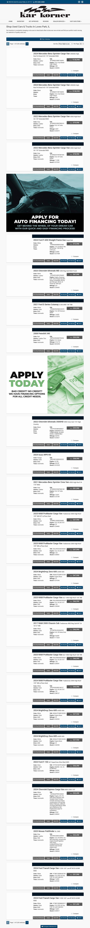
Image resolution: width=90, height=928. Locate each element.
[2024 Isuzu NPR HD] (19, 459)
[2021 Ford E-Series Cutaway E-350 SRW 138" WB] (19, 308)
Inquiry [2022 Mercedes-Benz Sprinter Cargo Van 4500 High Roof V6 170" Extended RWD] (48, 137)
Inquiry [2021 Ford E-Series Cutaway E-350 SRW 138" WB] (48, 323)
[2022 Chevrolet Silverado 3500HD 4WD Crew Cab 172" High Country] (19, 426)
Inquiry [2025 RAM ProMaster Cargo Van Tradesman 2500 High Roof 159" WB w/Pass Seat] (48, 561)
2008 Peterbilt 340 (41, 333)
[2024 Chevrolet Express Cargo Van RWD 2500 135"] (19, 793)
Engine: (52, 62)
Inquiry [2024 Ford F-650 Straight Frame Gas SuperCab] (48, 260)
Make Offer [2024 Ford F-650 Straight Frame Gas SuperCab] (56, 260)
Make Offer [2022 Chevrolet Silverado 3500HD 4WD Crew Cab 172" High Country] (56, 444)
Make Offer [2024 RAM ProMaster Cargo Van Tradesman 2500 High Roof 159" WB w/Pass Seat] (56, 700)
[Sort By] (65, 44)
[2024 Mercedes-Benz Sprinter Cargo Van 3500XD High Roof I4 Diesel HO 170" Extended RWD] (19, 57)
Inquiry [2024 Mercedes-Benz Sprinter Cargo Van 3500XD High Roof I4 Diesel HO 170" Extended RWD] (48, 75)
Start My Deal (64, 75)
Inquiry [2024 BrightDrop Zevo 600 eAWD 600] (48, 587)
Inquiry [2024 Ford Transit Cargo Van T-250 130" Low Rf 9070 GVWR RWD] (48, 887)
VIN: (51, 59)
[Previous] (7, 43)
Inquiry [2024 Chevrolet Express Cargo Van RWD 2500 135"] (48, 821)
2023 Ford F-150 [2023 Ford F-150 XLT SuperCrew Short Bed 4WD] (51, 762)
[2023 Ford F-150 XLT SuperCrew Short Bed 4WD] (19, 766)
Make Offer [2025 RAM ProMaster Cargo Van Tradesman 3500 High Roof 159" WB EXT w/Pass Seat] (56, 533)
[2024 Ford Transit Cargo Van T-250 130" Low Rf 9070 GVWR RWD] (19, 872)
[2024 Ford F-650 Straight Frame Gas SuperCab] (19, 244)
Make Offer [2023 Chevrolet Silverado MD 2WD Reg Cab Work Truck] (56, 294)
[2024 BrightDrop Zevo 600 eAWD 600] (19, 575)
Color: (35, 59)
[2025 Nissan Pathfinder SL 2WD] (19, 835)
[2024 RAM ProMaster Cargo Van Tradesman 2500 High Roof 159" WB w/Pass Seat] (19, 684)
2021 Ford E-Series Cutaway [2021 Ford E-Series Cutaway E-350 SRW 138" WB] (52, 304)
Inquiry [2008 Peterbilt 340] (48, 350)
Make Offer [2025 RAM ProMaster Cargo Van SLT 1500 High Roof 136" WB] (56, 613)
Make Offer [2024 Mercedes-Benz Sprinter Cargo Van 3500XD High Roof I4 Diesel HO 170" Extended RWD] (56, 75)
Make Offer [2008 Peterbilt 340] (56, 350)
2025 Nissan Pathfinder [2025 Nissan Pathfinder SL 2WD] (46, 831)
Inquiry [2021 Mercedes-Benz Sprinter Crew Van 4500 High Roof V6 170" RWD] (48, 503)
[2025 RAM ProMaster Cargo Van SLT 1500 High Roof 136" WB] (19, 601)
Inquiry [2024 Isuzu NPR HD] (48, 472)
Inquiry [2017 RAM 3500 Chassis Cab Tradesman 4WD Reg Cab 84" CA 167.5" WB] (48, 644)
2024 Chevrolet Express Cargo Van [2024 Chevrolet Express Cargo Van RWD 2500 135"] (54, 789)
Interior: (35, 61)
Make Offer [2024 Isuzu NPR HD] (56, 472)
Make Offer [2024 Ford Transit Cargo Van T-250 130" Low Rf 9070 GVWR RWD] (56, 887)
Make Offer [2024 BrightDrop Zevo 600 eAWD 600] (56, 587)
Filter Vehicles (45, 39)
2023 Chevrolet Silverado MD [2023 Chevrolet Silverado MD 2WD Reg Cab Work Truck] (55, 270)
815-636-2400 (39, 2)
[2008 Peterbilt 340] (19, 337)
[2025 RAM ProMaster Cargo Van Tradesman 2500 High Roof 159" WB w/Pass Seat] (19, 547)
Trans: (35, 65)
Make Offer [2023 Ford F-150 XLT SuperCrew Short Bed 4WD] (56, 779)
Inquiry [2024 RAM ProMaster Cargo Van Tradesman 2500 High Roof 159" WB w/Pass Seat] (48, 700)
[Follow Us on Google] (82, 2)
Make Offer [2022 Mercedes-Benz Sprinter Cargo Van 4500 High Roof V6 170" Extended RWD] (56, 137)
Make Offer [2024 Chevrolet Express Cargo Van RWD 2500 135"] (56, 821)
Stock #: (52, 68)
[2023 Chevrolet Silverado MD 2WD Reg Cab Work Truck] (19, 275)
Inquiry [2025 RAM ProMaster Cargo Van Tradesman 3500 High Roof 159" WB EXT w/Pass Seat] (48, 533)
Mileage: (52, 66)
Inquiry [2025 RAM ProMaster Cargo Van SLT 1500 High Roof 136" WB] (48, 613)
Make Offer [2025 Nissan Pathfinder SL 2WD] (56, 858)
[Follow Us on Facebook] (79, 2)
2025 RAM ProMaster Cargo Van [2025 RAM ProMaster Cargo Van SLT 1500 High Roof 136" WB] (57, 597)
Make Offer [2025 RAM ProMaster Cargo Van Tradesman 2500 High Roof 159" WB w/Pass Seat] (56, 561)
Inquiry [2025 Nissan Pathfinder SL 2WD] (48, 858)
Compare (76, 71)
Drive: (35, 63)
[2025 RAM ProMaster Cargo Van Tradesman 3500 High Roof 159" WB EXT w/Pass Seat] (19, 517)
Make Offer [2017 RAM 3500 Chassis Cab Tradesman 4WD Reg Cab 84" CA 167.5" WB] (56, 644)
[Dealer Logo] (45, 11)
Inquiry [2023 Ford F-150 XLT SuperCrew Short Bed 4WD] (48, 779)
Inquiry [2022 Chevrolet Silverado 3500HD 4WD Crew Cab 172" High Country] (48, 444)
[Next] (27, 43)
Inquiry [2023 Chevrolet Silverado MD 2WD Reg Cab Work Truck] (48, 294)
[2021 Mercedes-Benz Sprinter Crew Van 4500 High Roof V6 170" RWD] (19, 486)
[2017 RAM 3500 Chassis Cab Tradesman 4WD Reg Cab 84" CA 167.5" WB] (19, 627)
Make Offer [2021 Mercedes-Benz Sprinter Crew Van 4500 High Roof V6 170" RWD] (56, 503)
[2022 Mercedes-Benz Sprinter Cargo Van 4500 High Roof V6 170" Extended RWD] (19, 120)
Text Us (79, 75)
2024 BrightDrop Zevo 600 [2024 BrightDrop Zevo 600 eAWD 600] (48, 571)
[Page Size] (82, 44)
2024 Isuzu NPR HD (42, 455)
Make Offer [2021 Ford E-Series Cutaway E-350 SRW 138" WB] (56, 323)
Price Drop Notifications (38, 75)
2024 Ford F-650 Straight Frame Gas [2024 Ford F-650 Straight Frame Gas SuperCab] (53, 240)
